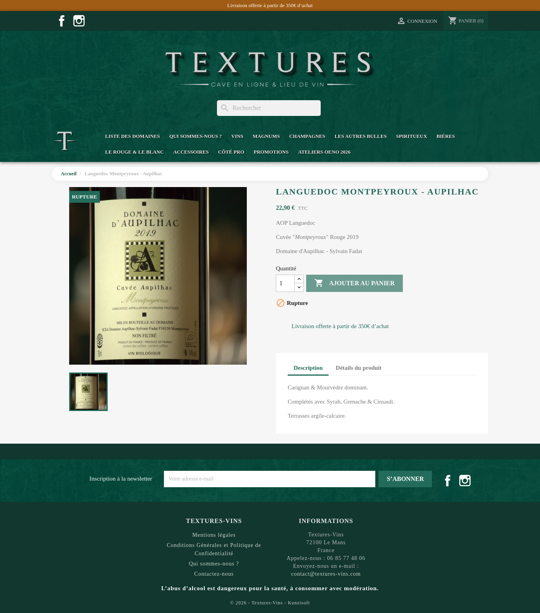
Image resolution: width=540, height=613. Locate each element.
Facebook (62, 21)
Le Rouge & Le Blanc (134, 152)
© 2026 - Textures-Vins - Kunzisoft (270, 603)
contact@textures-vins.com (326, 574)
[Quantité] (285, 283)
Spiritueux (411, 136)
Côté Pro (231, 152)
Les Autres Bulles (361, 136)
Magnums (266, 136)
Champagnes (307, 136)
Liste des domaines (132, 136)
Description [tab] (308, 368)
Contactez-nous (214, 574)
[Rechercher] (269, 108)
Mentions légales (214, 535)
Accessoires (191, 152)
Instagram (79, 21)
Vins (237, 136)
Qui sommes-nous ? (195, 136)
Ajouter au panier (354, 283)
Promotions (271, 152)
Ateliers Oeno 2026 (324, 152)
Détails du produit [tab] (358, 368)
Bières (446, 136)
